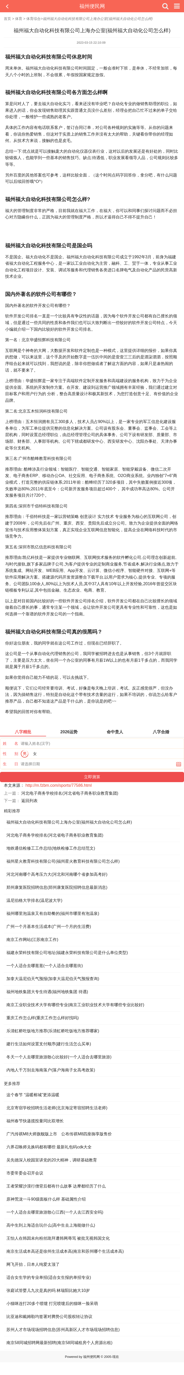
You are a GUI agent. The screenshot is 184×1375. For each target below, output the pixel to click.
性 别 (10, 753)
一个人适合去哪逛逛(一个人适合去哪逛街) (44, 965)
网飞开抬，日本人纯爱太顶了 (33, 1264)
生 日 (10, 764)
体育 (18, 19)
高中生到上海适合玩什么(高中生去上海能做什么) (50, 1225)
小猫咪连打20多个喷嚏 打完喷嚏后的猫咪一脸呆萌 (52, 1303)
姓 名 (10, 743)
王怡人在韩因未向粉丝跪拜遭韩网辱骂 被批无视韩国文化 (58, 1238)
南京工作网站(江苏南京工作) (32, 939)
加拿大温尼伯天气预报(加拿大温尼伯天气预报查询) (52, 979)
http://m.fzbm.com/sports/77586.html (58, 785)
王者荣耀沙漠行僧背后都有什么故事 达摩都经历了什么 (56, 1186)
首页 (7, 19)
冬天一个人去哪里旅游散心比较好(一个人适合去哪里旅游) (59, 1057)
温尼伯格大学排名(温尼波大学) (34, 900)
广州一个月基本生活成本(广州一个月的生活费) (48, 926)
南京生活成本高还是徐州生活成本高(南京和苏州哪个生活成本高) (65, 1251)
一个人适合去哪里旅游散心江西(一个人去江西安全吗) (54, 1212)
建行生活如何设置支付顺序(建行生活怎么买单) (48, 1044)
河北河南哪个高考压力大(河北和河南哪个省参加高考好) (56, 874)
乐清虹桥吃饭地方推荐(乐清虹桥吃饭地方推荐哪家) (52, 1031)
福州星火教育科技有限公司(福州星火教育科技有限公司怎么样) (63, 861)
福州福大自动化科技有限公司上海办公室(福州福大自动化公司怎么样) (69, 822)
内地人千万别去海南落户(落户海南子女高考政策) (50, 1070)
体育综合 (33, 19)
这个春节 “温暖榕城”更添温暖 (32, 1095)
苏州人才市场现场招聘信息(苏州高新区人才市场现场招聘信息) (63, 1329)
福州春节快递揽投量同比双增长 (35, 1121)
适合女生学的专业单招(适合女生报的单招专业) (48, 1277)
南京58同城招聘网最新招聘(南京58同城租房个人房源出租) (59, 1342)
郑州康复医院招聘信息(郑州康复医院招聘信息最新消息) (56, 887)
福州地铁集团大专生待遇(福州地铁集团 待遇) (47, 992)
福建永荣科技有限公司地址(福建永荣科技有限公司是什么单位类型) (67, 952)
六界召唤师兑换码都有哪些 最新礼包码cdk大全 (49, 1147)
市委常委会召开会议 (24, 1173)
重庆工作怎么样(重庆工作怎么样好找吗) (42, 1018)
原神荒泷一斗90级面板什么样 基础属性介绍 (46, 1199)
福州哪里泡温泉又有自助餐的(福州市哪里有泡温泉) (52, 913)
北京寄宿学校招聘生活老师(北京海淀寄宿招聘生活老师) (56, 1108)
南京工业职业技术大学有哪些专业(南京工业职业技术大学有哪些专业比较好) (75, 1005)
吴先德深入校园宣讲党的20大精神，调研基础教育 (51, 1160)
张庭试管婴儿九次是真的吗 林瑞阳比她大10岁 (48, 1290)
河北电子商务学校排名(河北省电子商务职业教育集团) (69, 793)
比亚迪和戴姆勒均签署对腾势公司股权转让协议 (49, 1316)
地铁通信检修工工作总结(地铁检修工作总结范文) (50, 848)
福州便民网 (92, 6)
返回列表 (29, 801)
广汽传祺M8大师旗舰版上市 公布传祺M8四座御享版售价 (59, 1134)
